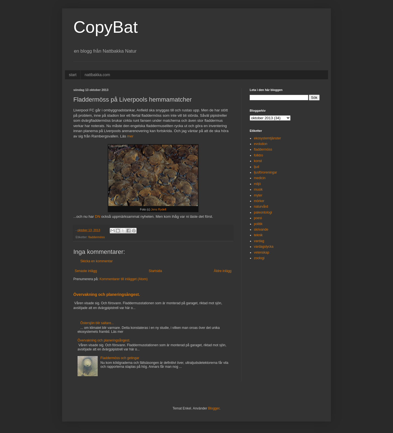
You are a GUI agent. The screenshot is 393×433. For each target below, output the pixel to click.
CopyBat (105, 27)
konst (258, 161)
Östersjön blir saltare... (97, 323)
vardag (259, 241)
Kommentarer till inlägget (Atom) (123, 279)
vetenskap (261, 252)
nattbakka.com (97, 74)
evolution (260, 144)
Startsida (155, 271)
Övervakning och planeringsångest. (106, 294)
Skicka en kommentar (96, 261)
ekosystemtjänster (267, 138)
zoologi (259, 258)
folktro (258, 155)
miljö (257, 184)
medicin (259, 178)
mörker (259, 201)
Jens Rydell (158, 209)
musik (258, 189)
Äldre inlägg (222, 271)
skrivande (261, 229)
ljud (256, 167)
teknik (258, 235)
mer (130, 136)
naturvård (261, 207)
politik (258, 224)
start (72, 74)
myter (258, 195)
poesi (258, 218)
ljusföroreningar (265, 172)
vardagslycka (263, 247)
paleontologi (263, 212)
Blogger (213, 408)
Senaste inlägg (86, 271)
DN (97, 216)
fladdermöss (96, 237)
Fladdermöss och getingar (119, 358)
